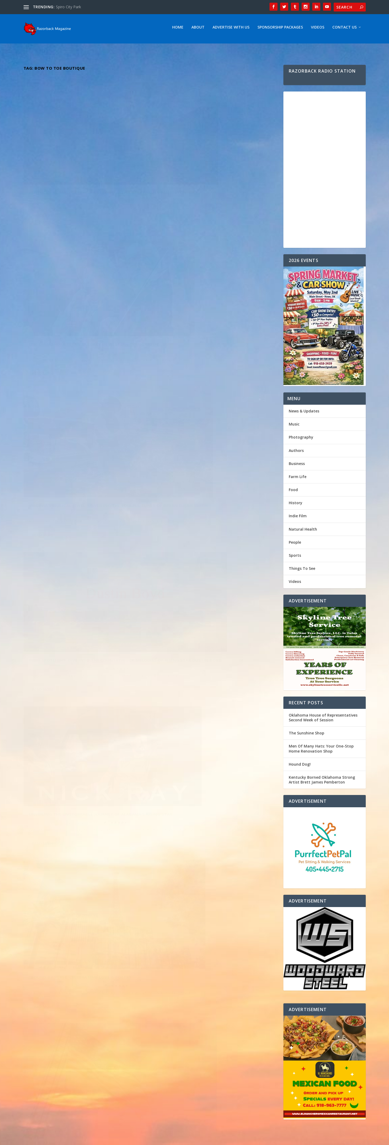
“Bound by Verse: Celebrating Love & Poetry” (211, 429)
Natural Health (303, 531)
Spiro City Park (68, 6)
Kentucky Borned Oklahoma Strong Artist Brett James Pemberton (80, 165)
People (295, 544)
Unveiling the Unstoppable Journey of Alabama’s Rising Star (74, 437)
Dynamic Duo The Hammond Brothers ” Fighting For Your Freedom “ (74, 577)
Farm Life (297, 479)
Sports (295, 557)
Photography (301, 439)
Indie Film (298, 518)
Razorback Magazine (49, 176)
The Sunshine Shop (306, 735)
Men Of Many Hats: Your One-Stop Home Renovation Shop (321, 751)
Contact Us (344, 30)
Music (93, 176)
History (295, 505)
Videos (317, 30)
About (198, 30)
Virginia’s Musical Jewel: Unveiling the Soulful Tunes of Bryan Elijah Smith (84, 301)
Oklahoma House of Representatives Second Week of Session (323, 720)
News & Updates (304, 413)
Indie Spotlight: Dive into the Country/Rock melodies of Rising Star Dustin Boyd (211, 292)
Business (297, 466)
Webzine (106, 1138)
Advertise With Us (231, 30)
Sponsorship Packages (280, 30)
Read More (43, 203)
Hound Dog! (300, 766)
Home (177, 30)
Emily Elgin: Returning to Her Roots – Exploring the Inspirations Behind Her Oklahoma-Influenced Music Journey (204, 570)
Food (293, 492)
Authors (296, 453)
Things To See (302, 571)
